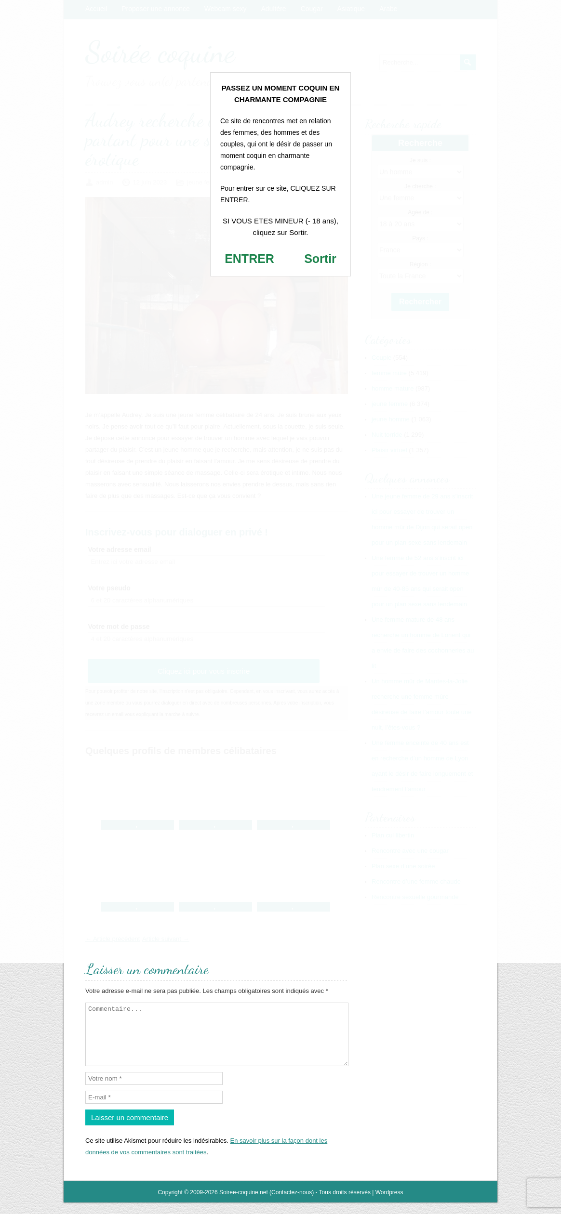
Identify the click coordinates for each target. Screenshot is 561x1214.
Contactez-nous (291, 1204)
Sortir (320, 258)
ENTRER (249, 258)
